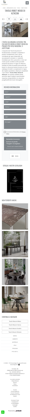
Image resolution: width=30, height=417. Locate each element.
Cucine (15, 389)
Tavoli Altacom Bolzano (15, 332)
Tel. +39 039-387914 (15, 372)
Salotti (15, 396)
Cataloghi (15, 405)
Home (4, 7)
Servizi (15, 382)
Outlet (15, 406)
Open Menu (27, 2)
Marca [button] (15, 335)
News (15, 384)
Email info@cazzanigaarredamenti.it (15, 373)
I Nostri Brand (15, 381)
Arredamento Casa (11, 7)
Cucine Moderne (15, 391)
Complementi (15, 401)
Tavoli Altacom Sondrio (15, 328)
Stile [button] (15, 345)
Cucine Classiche (15, 393)
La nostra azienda (15, 379)
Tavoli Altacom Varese (15, 325)
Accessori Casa (15, 400)
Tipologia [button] (15, 348)
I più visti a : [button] (15, 351)
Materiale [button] (15, 342)
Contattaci (15, 385)
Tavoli (18, 7)
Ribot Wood (24, 7)
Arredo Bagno (15, 403)
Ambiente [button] (15, 339)
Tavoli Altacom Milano (15, 321)
